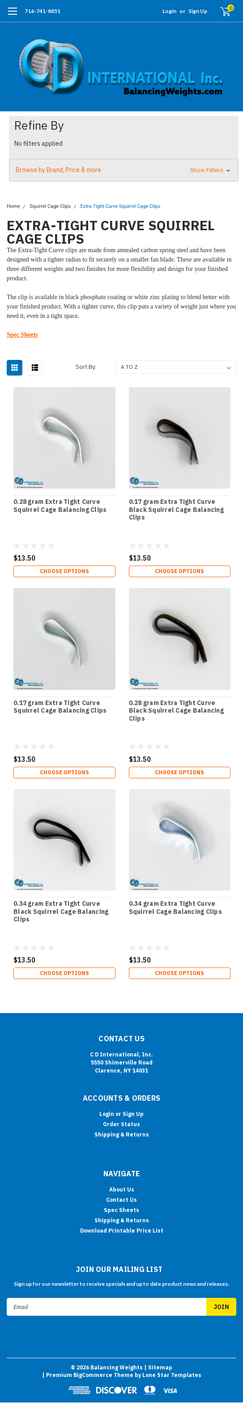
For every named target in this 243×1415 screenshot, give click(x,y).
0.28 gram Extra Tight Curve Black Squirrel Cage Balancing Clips (176, 710)
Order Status (121, 1124)
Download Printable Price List (121, 1230)
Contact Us (121, 1199)
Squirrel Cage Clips (50, 206)
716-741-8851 (42, 11)
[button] (124, 170)
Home (13, 206)
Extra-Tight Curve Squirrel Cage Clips (121, 206)
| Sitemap (158, 1367)
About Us (121, 1189)
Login (169, 11)
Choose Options (64, 571)
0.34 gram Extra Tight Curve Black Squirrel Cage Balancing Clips (60, 911)
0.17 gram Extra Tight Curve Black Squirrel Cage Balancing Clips (176, 509)
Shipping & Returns (121, 1134)
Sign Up (197, 11)
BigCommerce (92, 1375)
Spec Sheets (22, 334)
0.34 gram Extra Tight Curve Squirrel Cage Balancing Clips (175, 908)
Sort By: (86, 367)
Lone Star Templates (171, 1375)
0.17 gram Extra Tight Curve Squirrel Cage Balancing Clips (60, 707)
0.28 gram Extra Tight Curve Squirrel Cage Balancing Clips (60, 506)
